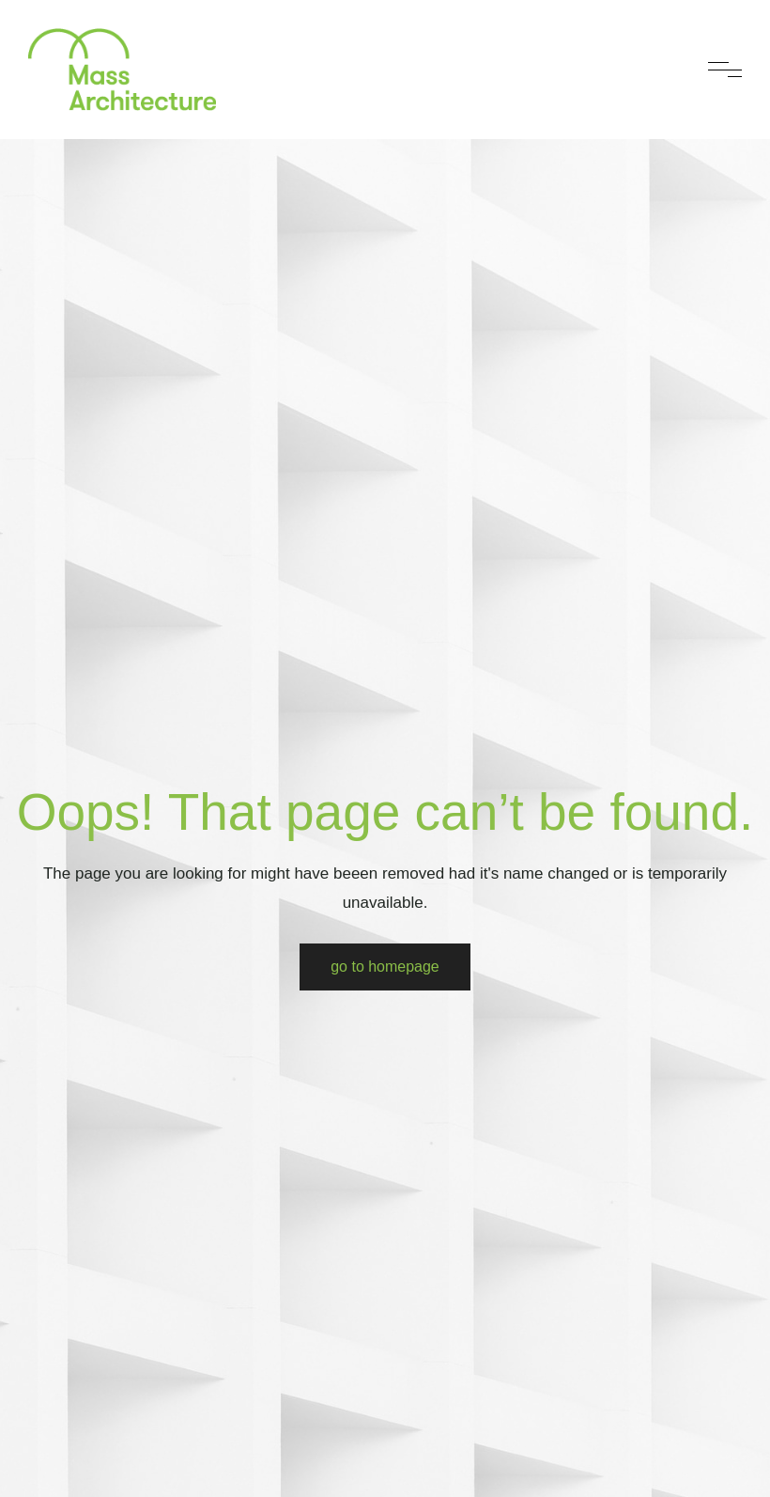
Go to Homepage (385, 967)
